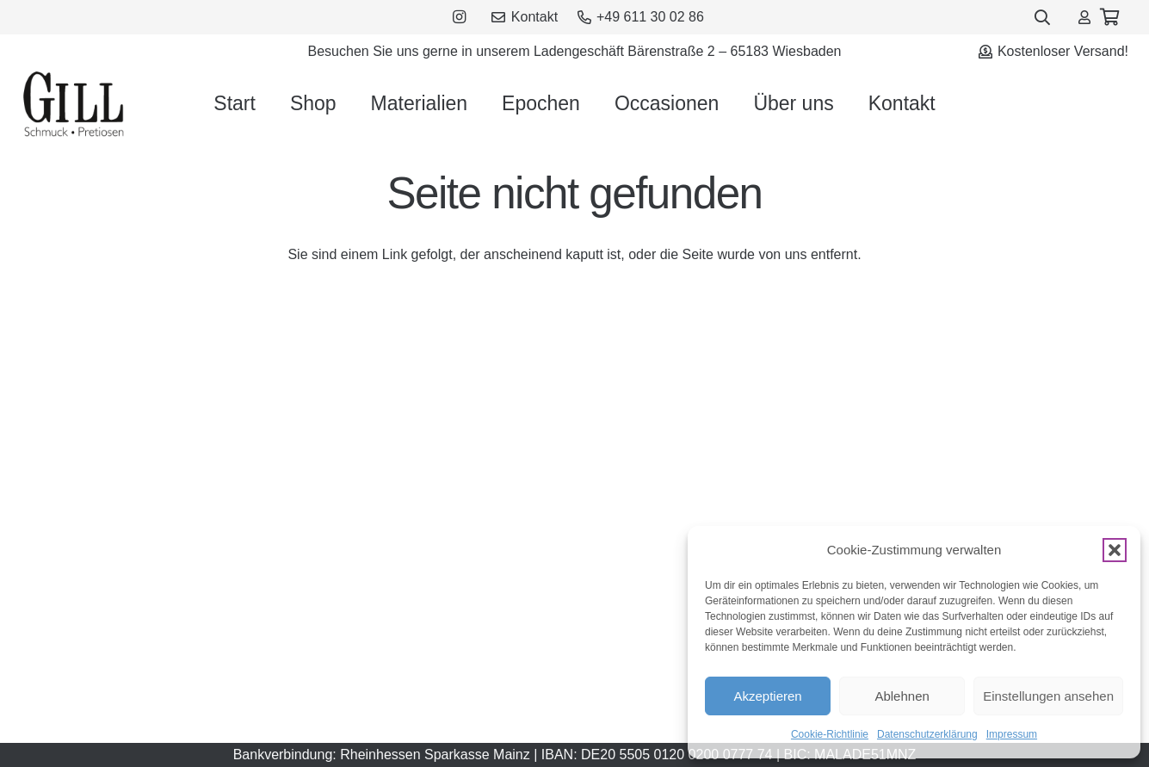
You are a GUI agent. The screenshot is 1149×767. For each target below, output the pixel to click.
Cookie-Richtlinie (829, 734)
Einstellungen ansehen (1048, 696)
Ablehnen (901, 696)
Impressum (1011, 734)
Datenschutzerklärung (927, 734)
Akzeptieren (767, 696)
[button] (1114, 550)
